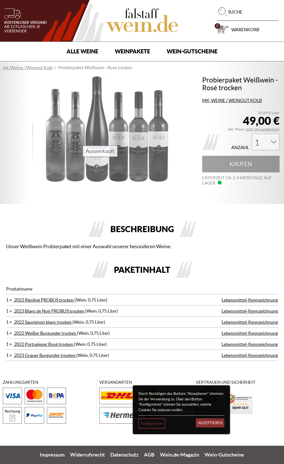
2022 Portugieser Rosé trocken (43, 344)
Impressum (52, 455)
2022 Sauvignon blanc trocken (42, 322)
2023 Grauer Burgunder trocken (44, 355)
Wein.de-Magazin (179, 455)
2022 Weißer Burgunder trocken (45, 333)
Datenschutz (124, 455)
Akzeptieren (210, 423)
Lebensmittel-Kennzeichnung (250, 299)
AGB (149, 455)
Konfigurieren (152, 423)
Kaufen (241, 164)
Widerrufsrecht (87, 455)
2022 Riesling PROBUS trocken (44, 299)
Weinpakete (132, 51)
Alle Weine (82, 51)
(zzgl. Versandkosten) (263, 129)
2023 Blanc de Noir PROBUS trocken (49, 311)
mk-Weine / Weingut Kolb (28, 67)
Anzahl (240, 147)
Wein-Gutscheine (192, 51)
